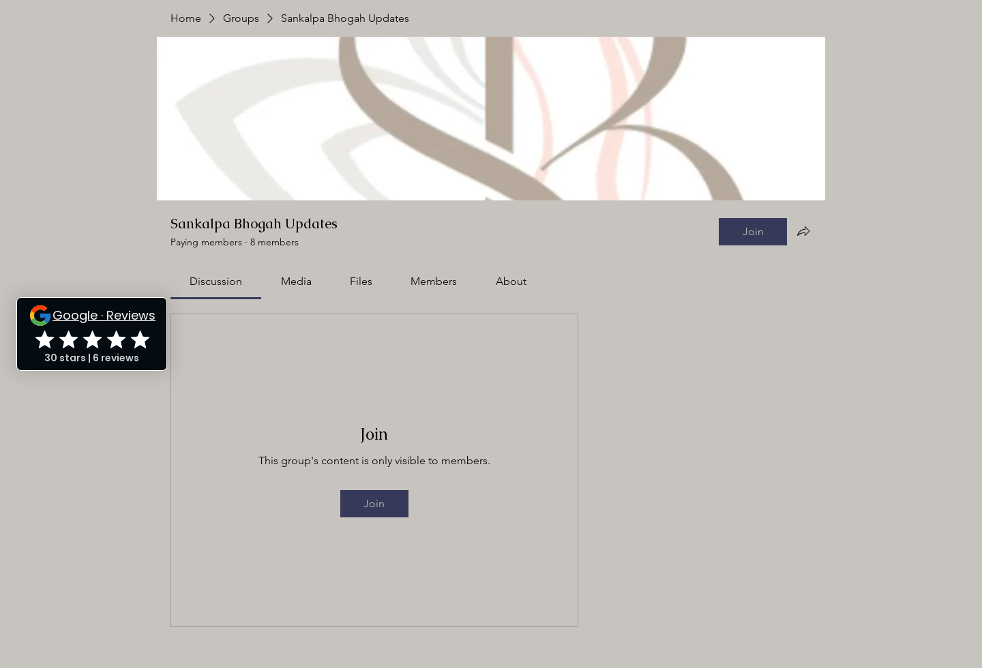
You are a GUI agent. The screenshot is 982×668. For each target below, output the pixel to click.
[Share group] (803, 231)
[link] (216, 281)
